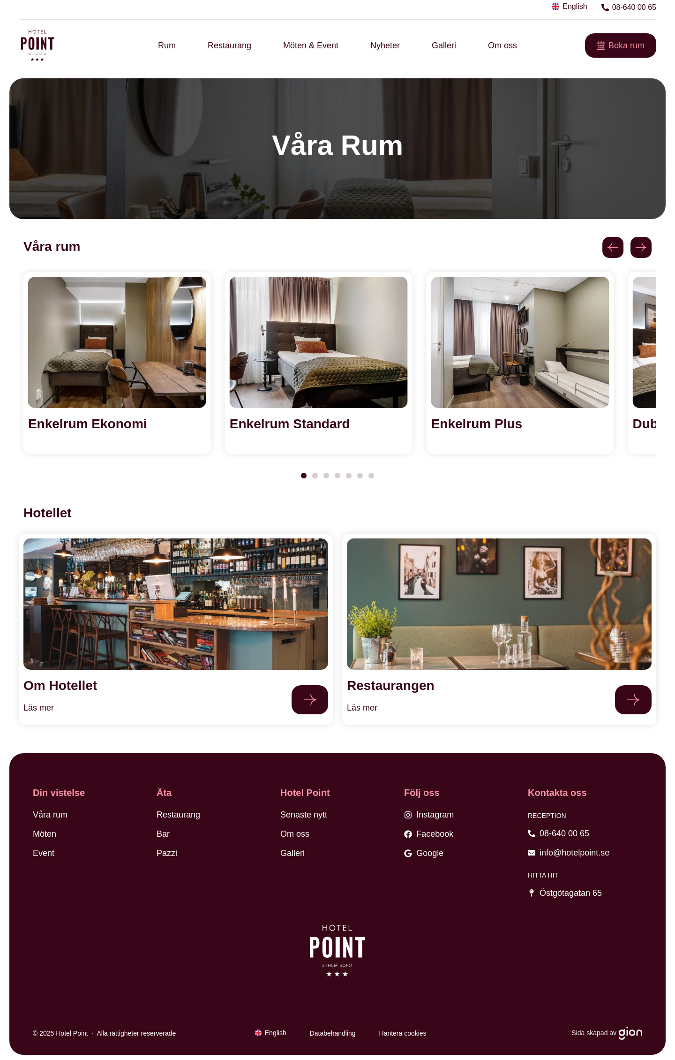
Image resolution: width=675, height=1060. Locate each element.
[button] (612, 247)
